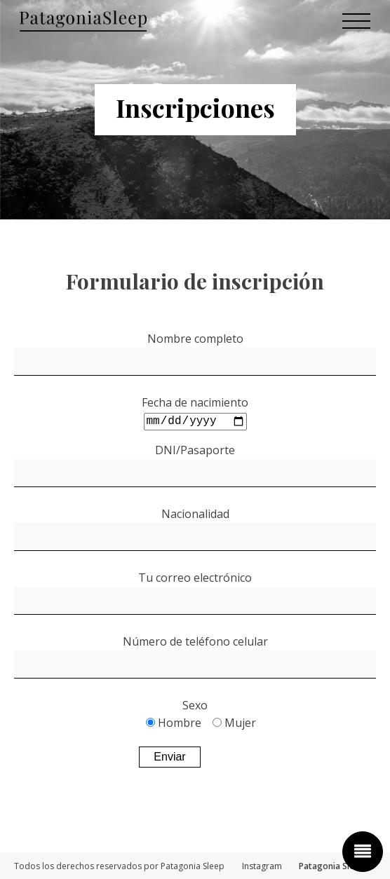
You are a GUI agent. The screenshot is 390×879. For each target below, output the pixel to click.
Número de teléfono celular (195, 640)
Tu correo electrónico (195, 577)
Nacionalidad (195, 513)
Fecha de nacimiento (195, 402)
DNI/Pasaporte (195, 449)
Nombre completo (195, 338)
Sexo (195, 704)
